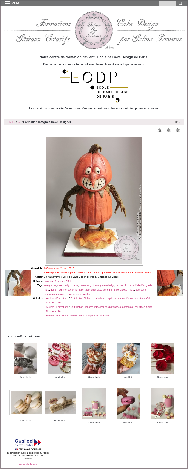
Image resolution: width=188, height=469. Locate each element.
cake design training (90, 285)
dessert (120, 285)
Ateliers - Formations (57, 298)
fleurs (53, 289)
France (115, 289)
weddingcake (83, 294)
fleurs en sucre (66, 289)
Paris (131, 289)
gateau (123, 289)
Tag (19, 122)
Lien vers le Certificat (27, 464)
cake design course (67, 285)
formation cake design (98, 289)
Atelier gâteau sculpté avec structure (89, 315)
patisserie (141, 289)
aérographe (50, 285)
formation (80, 289)
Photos (11, 122)
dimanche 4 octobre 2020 (57, 281)
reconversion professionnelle (59, 294)
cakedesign (108, 285)
